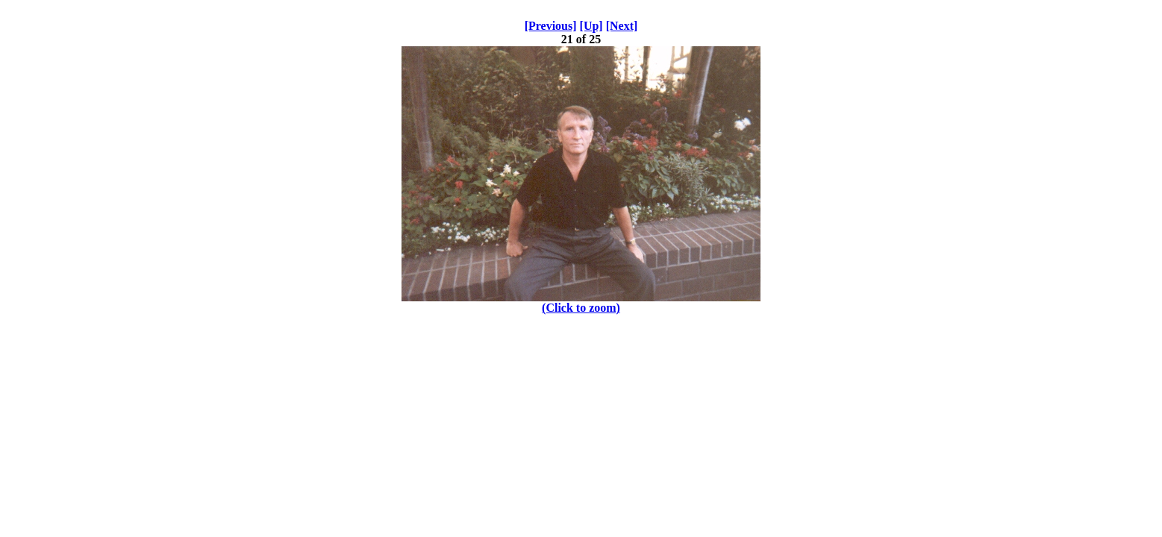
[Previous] (551, 25)
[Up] (591, 25)
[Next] (622, 25)
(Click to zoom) (581, 307)
